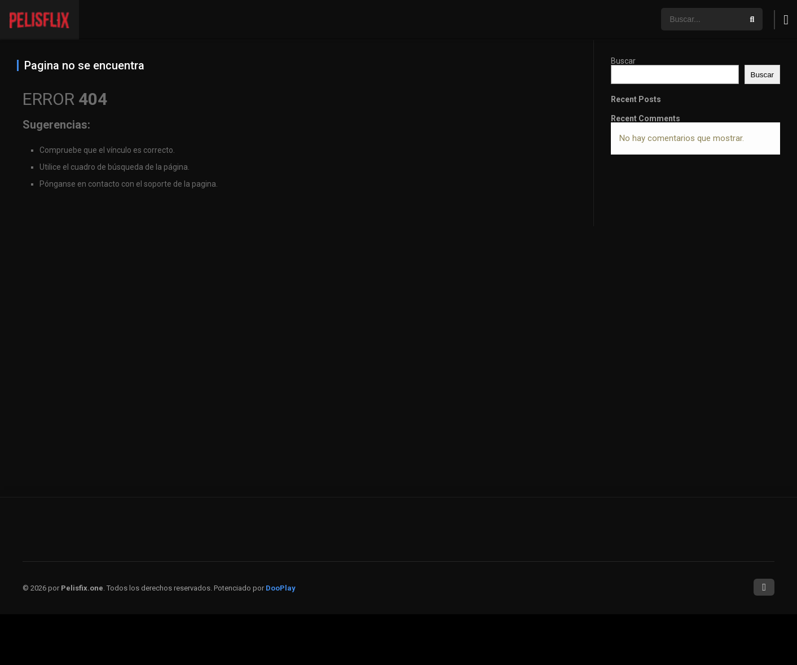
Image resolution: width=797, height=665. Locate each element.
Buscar (623, 60)
